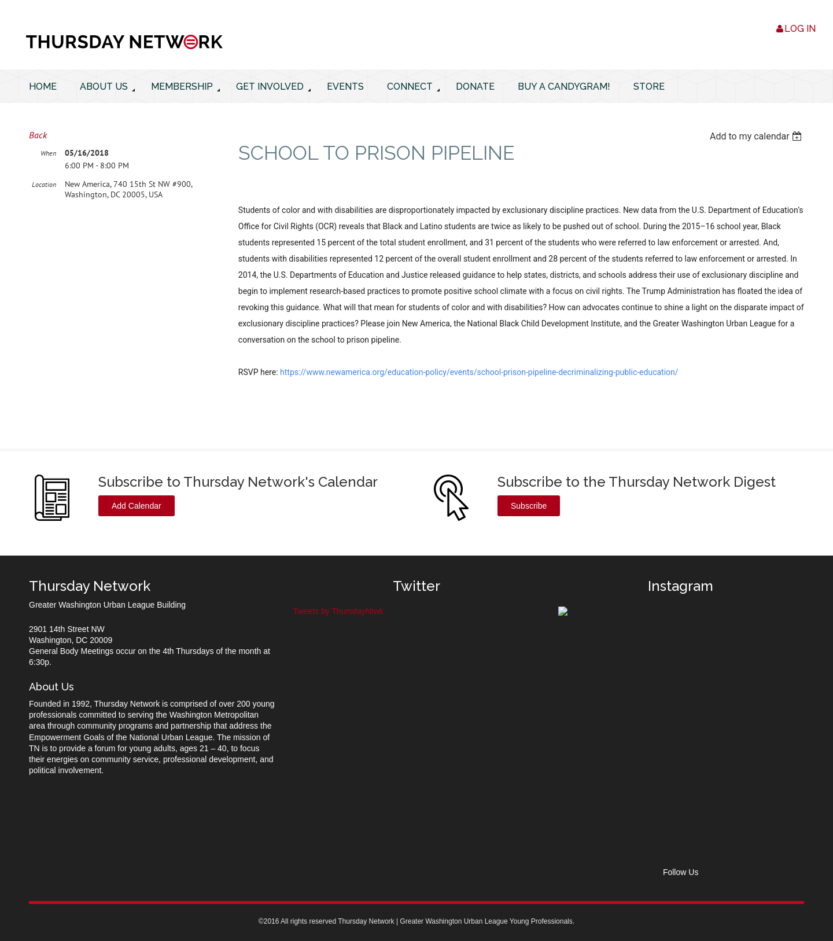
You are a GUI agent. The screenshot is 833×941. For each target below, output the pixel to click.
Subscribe (529, 505)
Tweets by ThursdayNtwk (338, 611)
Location (44, 184)
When (48, 153)
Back (38, 135)
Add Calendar (136, 505)
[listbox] (757, 136)
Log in (800, 28)
